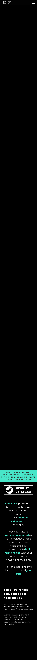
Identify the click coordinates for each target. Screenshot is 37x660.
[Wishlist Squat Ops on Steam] (18, 490)
